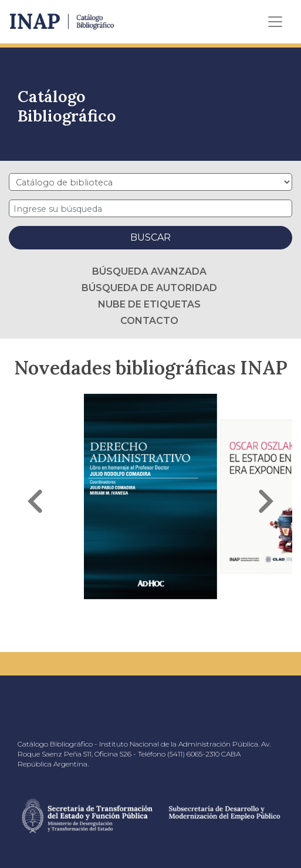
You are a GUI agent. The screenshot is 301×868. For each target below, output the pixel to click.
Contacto (149, 320)
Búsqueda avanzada (149, 271)
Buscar (150, 237)
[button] (35, 501)
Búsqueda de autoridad (149, 287)
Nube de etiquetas (149, 304)
